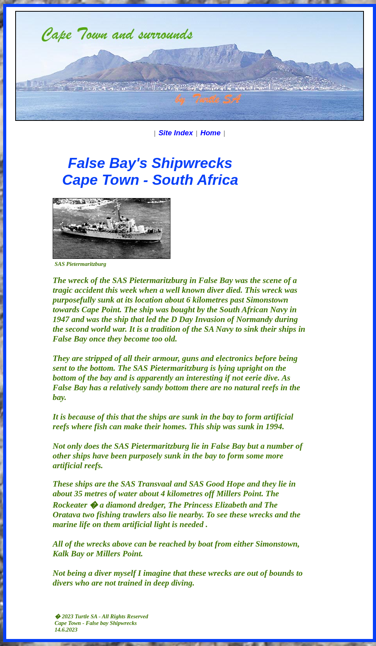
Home (210, 133)
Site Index (175, 133)
